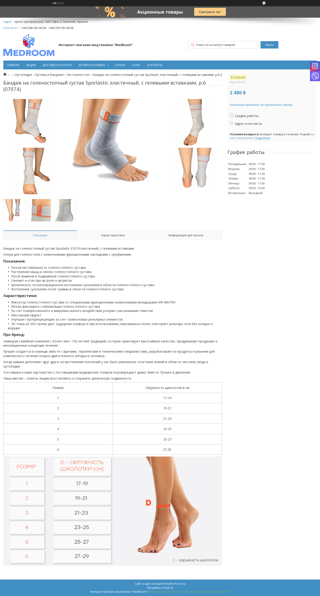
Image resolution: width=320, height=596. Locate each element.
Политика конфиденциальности (208, 592)
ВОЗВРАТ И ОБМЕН (92, 65)
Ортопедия (23, 75)
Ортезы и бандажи (49, 75)
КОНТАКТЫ (154, 65)
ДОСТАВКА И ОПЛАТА (57, 65)
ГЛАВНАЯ (13, 65)
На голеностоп (78, 75)
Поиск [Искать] (269, 44)
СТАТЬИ (120, 65)
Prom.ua (180, 584)
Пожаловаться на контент (167, 592)
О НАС (136, 65)
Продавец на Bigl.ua (160, 588)
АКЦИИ (31, 65)
